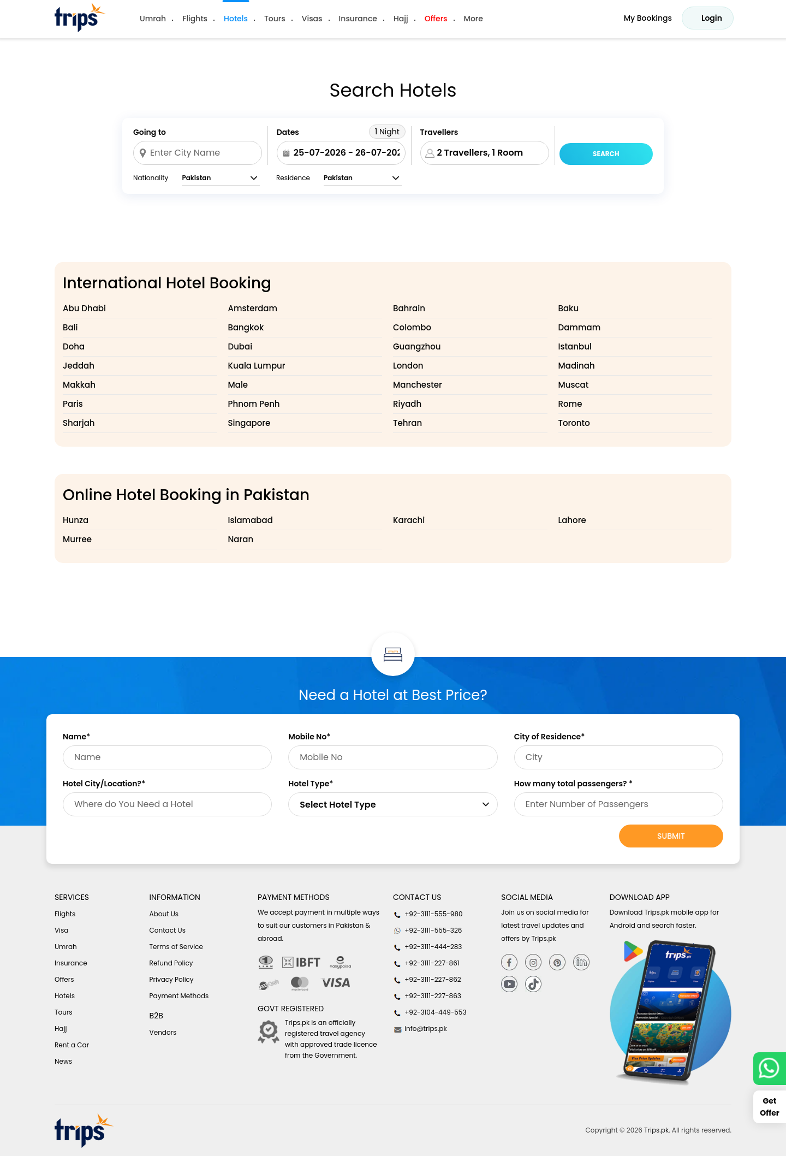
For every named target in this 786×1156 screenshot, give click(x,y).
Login (711, 18)
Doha (74, 346)
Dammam (579, 327)
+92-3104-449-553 (430, 1012)
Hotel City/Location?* (104, 783)
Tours (274, 18)
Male (238, 384)
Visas (312, 18)
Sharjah (79, 423)
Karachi (409, 520)
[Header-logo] (80, 17)
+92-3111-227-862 (427, 980)
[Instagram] (533, 961)
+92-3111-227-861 (426, 963)
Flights (194, 18)
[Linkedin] (581, 961)
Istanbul (575, 346)
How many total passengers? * (573, 783)
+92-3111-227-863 (427, 996)
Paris (73, 404)
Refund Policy (171, 963)
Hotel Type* (310, 783)
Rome (570, 404)
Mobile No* (309, 736)
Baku (568, 308)
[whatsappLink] (769, 1068)
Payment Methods (179, 995)
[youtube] (509, 984)
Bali (70, 327)
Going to (149, 132)
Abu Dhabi (84, 308)
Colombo (412, 327)
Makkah (79, 384)
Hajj (401, 18)
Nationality (150, 177)
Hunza (75, 520)
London (408, 365)
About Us (164, 913)
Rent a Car (72, 1045)
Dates (288, 132)
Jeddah (78, 365)
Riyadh (407, 404)
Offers (436, 18)
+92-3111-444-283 (427, 947)
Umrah (153, 18)
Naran (241, 539)
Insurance (358, 18)
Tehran (407, 423)
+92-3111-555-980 (428, 914)
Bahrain (409, 308)
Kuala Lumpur (256, 365)
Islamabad (250, 520)
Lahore (572, 520)
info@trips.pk (420, 1029)
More (473, 18)
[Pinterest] (557, 961)
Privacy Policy (172, 979)
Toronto (574, 423)
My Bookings (648, 18)
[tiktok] (533, 984)
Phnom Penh (254, 404)
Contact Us (168, 930)
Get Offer (769, 1106)
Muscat (573, 384)
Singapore (249, 423)
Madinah (576, 365)
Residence (293, 177)
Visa (61, 930)
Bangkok (246, 327)
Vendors (163, 1032)
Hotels (236, 18)
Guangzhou (417, 346)
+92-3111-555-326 (427, 930)
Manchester (417, 384)
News (63, 1061)
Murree (77, 539)
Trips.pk (656, 1130)
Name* (76, 736)
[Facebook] (509, 961)
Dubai (240, 346)
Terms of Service (176, 946)
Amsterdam (253, 308)
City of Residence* (549, 736)
